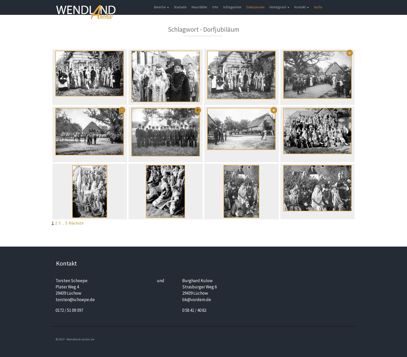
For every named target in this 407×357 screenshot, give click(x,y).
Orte (215, 7)
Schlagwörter (232, 7)
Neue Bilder (199, 7)
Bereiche (161, 7)
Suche (318, 7)
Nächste (76, 223)
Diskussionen (255, 7)
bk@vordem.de (196, 299)
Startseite (180, 7)
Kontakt (301, 7)
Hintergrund (279, 7)
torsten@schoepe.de (75, 299)
